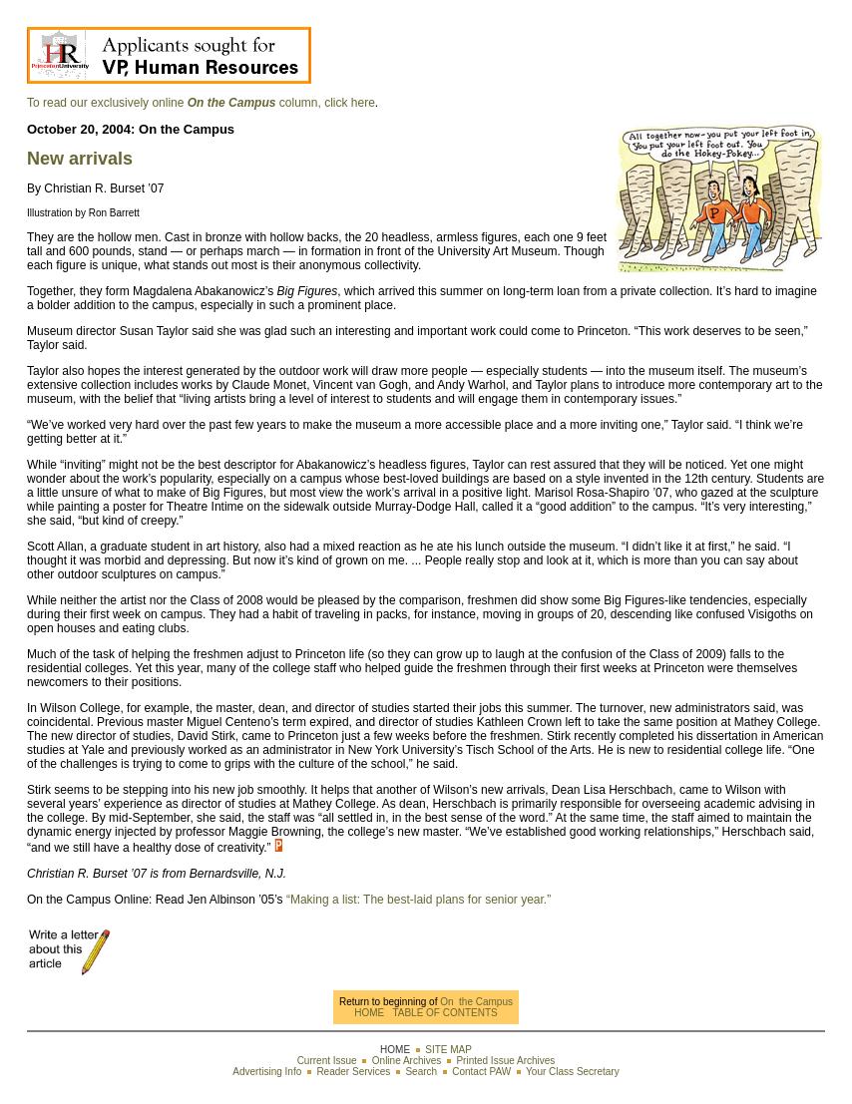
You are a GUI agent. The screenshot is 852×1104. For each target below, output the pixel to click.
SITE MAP (448, 1049)
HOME (369, 1012)
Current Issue (327, 1060)
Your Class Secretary (573, 1071)
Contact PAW (481, 1071)
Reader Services (353, 1071)
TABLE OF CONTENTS (444, 1012)
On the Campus (475, 1001)
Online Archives (406, 1060)
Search (421, 1071)
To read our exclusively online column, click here (201, 103)
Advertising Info (266, 1071)
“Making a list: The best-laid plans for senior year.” (417, 900)
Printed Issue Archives (505, 1060)
